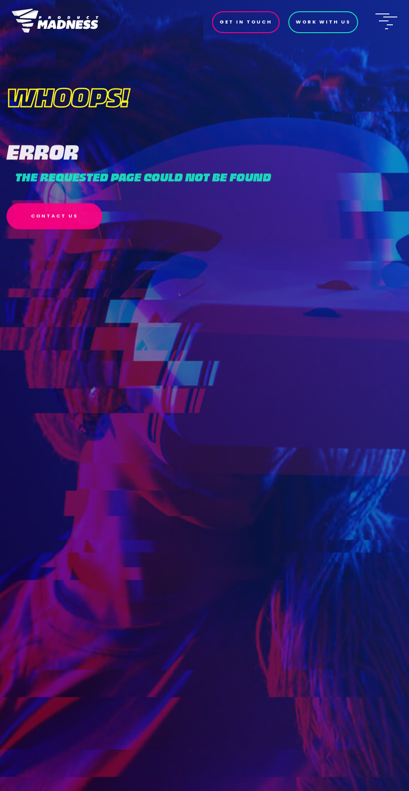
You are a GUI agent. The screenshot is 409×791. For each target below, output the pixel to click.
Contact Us (54, 219)
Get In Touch (246, 21)
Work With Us (323, 21)
